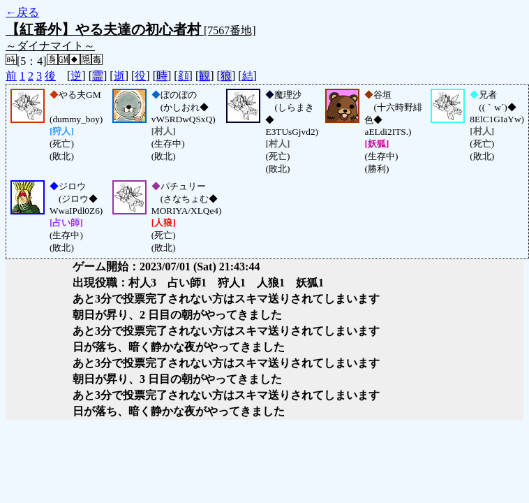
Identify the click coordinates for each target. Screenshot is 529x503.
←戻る (22, 12)
